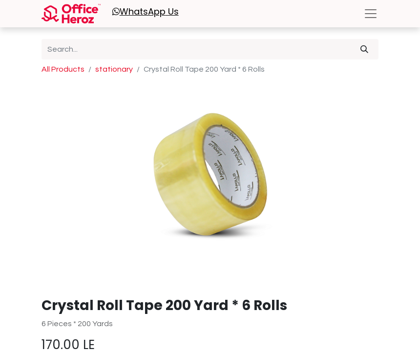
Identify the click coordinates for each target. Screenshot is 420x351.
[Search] (364, 49)
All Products (63, 69)
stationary (114, 69)
